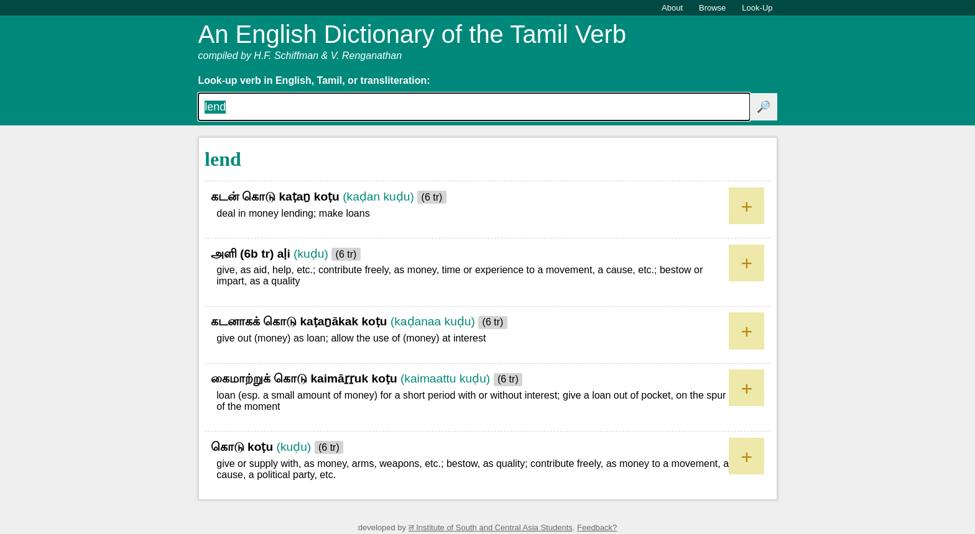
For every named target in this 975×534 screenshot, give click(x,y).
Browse (712, 7)
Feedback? (597, 527)
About (672, 7)
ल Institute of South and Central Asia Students (491, 527)
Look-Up (757, 7)
